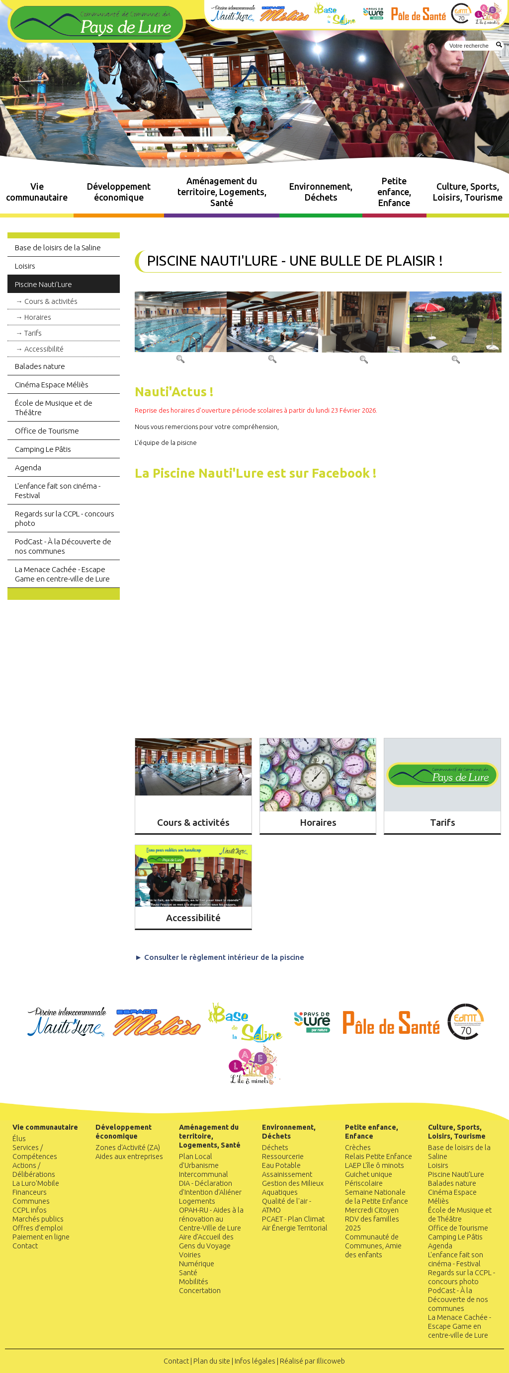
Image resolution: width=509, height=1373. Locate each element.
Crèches (358, 1148)
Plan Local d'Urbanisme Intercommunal (203, 1165)
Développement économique (119, 192)
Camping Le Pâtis (43, 449)
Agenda (28, 467)
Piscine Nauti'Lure (43, 284)
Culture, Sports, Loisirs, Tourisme (468, 192)
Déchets (275, 1148)
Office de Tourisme (47, 431)
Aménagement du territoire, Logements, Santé (221, 192)
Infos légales (255, 1361)
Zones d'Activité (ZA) (127, 1148)
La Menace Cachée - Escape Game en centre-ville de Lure (62, 574)
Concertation (200, 1291)
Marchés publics (38, 1219)
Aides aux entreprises (129, 1156)
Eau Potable (281, 1165)
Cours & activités (51, 301)
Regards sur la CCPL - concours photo (64, 518)
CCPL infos (29, 1210)
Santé (188, 1273)
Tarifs (33, 333)
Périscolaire (364, 1183)
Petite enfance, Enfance (394, 192)
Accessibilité (44, 349)
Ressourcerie (283, 1156)
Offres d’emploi (37, 1228)
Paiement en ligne (41, 1237)
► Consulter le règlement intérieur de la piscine (219, 957)
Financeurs (29, 1192)
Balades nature (40, 366)
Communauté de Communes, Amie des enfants (373, 1246)
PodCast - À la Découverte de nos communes (63, 546)
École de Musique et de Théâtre (53, 408)
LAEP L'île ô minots (374, 1165)
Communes (31, 1201)
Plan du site (211, 1361)
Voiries (190, 1255)
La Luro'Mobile (35, 1183)
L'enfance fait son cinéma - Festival (57, 491)
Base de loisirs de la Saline (58, 247)
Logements (197, 1201)
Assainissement (287, 1174)
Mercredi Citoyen (372, 1210)
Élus (19, 1139)
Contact (25, 1246)
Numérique (196, 1264)
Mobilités (193, 1282)
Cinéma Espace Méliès (51, 384)
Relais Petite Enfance (378, 1156)
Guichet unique (368, 1174)
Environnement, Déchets (320, 192)
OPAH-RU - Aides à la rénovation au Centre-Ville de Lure (211, 1219)
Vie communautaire (37, 192)
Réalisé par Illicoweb (312, 1361)
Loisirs (25, 266)
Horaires (37, 317)
